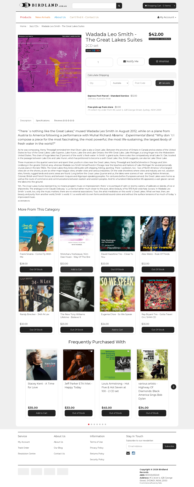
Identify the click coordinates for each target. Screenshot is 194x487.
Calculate (164, 83)
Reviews (64, 120)
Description (25, 120)
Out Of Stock (36, 269)
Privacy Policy (96, 448)
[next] (173, 386)
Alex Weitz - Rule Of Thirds (155, 254)
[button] (54, 351)
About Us (60, 17)
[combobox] (94, 6)
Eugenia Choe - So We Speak (116, 314)
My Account (24, 442)
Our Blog (58, 448)
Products (25, 17)
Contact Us (59, 453)
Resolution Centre (27, 453)
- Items (158, 5)
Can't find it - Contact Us (84, 17)
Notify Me (130, 61)
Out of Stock (78, 413)
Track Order (23, 448)
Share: (93, 50)
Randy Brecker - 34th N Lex (34, 314)
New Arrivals (42, 17)
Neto (160, 483)
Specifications (42, 120)
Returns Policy (97, 453)
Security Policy (97, 459)
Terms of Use (96, 442)
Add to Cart (76, 269)
